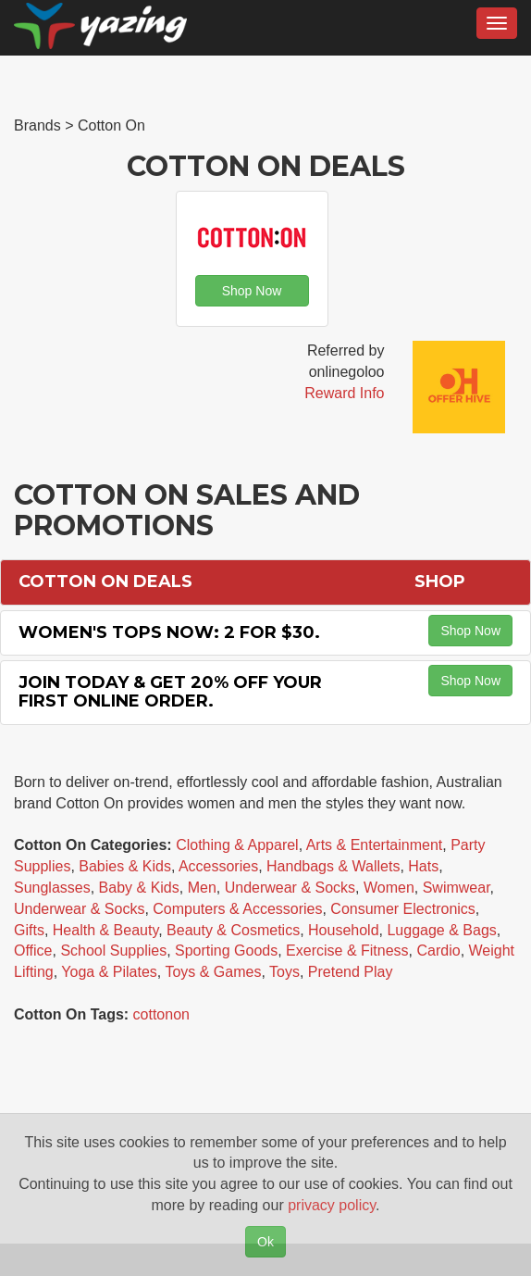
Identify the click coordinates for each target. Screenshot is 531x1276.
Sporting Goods (226, 950)
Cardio (438, 950)
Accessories (218, 866)
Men (202, 887)
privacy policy (332, 1205)
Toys (284, 972)
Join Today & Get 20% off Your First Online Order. (170, 691)
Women (389, 887)
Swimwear (456, 887)
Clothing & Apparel (237, 845)
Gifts (29, 930)
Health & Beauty (105, 930)
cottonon (161, 1014)
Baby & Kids (139, 887)
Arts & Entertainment (374, 845)
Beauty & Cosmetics (233, 930)
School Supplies (113, 950)
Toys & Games (213, 972)
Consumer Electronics (402, 909)
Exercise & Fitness (347, 950)
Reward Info (344, 393)
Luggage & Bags (441, 930)
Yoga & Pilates (108, 972)
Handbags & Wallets (333, 866)
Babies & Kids (125, 866)
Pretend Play (350, 972)
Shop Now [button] (252, 290)
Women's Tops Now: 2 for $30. (169, 632)
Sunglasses (52, 887)
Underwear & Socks (290, 887)
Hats (423, 866)
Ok (265, 1241)
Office (33, 950)
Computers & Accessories (237, 909)
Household (343, 930)
